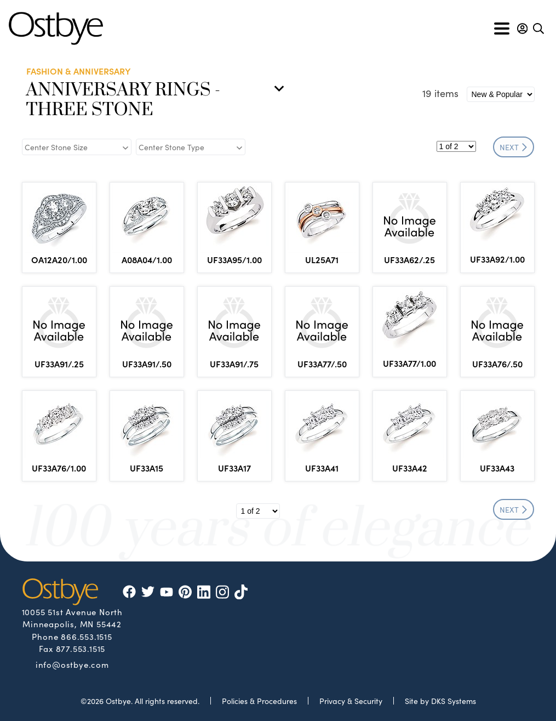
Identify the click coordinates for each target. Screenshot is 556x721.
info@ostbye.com (72, 663)
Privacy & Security (350, 700)
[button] (522, 28)
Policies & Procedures (259, 700)
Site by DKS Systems (440, 700)
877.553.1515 (81, 648)
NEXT (513, 146)
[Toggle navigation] (502, 28)
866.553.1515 (86, 636)
